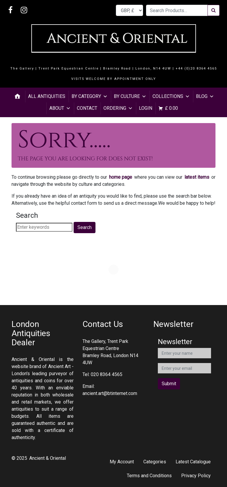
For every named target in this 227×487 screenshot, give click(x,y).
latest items (196, 177)
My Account (122, 462)
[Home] (17, 96)
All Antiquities (46, 96)
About (60, 108)
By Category (90, 96)
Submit (169, 383)
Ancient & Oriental (47, 458)
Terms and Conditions (149, 475)
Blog (205, 96)
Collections (171, 96)
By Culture (130, 96)
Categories (154, 462)
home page (120, 177)
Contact (87, 108)
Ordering (118, 108)
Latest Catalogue (193, 462)
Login (145, 108)
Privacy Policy (196, 475)
